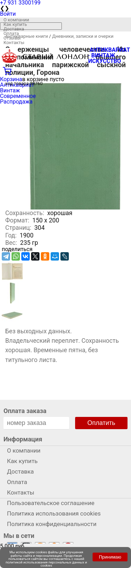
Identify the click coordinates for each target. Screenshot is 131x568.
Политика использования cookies (54, 513)
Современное (18, 96)
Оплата (11, 33)
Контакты (13, 42)
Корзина (11, 79)
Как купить (15, 24)
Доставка (13, 28)
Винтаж (10, 90)
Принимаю (110, 557)
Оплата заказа (24, 410)
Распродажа (16, 101)
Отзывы (12, 38)
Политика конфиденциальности (51, 523)
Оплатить (101, 422)
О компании (16, 19)
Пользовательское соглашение (50, 502)
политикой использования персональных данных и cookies (46, 564)
